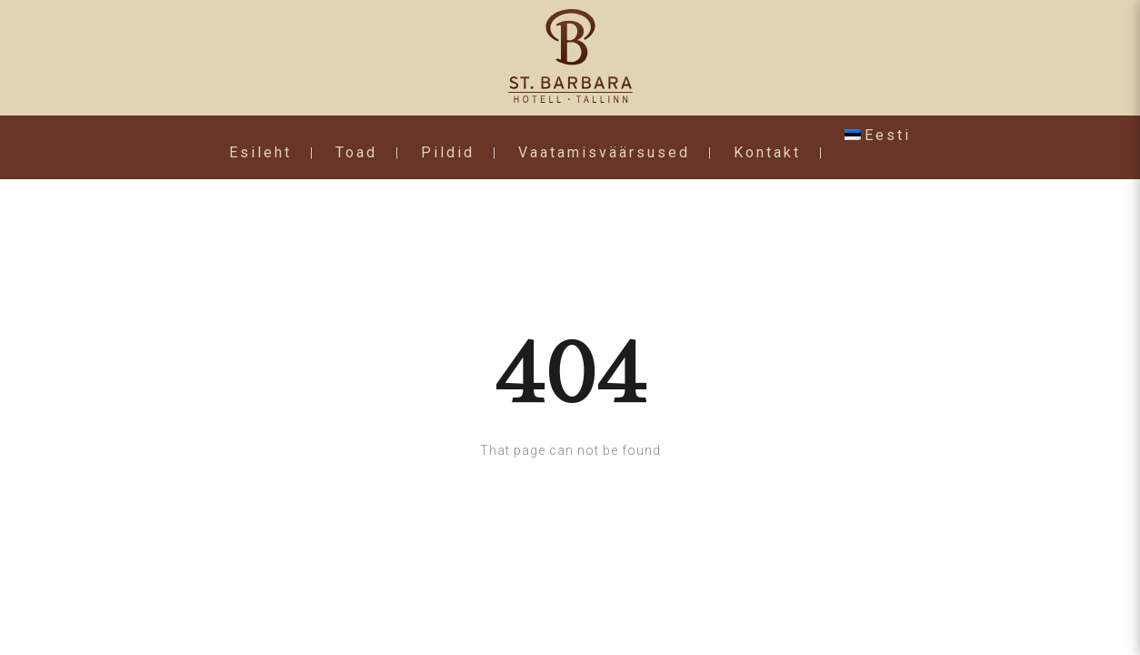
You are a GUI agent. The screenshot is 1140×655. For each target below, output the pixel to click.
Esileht (260, 152)
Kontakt (767, 152)
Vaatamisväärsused (604, 152)
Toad (356, 152)
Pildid (448, 152)
